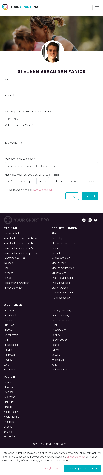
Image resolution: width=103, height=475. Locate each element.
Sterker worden (60, 287)
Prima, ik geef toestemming (82, 468)
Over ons (8, 273)
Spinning (56, 335)
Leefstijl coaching (61, 310)
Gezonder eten (59, 253)
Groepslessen (11, 344)
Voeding (56, 354)
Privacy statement (13, 287)
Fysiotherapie (11, 335)
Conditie (56, 248)
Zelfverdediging (60, 369)
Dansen (8, 320)
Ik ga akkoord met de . (31, 189)
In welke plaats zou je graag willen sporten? (28, 111)
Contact (8, 277)
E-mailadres (11, 95)
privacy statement (76, 456)
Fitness (8, 330)
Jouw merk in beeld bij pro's (18, 248)
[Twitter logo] (95, 220)
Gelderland (9, 397)
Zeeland (8, 431)
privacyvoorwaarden (42, 189)
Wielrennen (58, 359)
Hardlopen (9, 354)
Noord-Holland (11, 416)
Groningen (9, 402)
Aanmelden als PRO (14, 258)
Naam (8, 79)
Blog (6, 268)
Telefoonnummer (14, 142)
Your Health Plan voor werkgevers (22, 238)
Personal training (60, 320)
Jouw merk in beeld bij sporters (20, 253)
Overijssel (9, 421)
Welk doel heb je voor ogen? (20, 158)
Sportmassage (59, 340)
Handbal (8, 349)
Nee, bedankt (52, 468)
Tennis (55, 344)
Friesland (8, 392)
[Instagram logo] (90, 220)
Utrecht (8, 426)
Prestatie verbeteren (63, 277)
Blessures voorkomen (63, 243)
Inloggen (8, 263)
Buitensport (10, 315)
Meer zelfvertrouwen (63, 268)
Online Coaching (60, 315)
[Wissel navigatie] (96, 8)
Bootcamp (9, 310)
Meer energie (59, 263)
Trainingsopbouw (61, 297)
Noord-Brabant (11, 411)
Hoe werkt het (11, 233)
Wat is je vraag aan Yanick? (19, 125)
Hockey (8, 359)
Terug (72, 196)
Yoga (54, 364)
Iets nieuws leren (61, 258)
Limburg (8, 406)
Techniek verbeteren (63, 292)
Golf (6, 340)
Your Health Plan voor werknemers (22, 243)
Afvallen (56, 233)
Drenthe (8, 382)
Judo (6, 364)
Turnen (55, 349)
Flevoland (9, 387)
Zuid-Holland (10, 436)
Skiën (55, 325)
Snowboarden (59, 330)
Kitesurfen (9, 369)
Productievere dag (61, 282)
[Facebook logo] (84, 220)
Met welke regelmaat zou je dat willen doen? (34, 174)
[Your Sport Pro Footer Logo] (27, 219)
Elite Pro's (9, 325)
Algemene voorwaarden (16, 282)
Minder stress (59, 273)
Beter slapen (58, 238)
